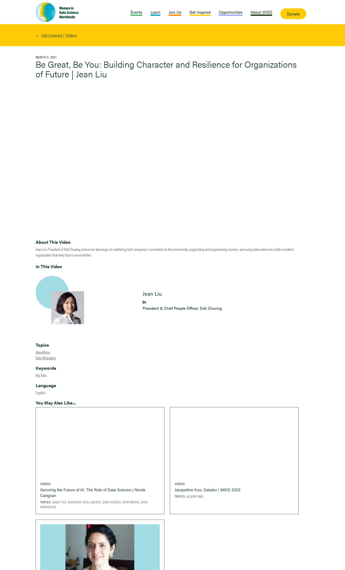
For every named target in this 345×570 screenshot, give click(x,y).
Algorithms (43, 352)
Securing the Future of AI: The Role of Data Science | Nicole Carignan (93, 493)
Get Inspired (51, 35)
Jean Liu (152, 293)
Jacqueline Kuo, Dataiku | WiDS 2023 (207, 490)
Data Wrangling (46, 358)
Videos (71, 35)
